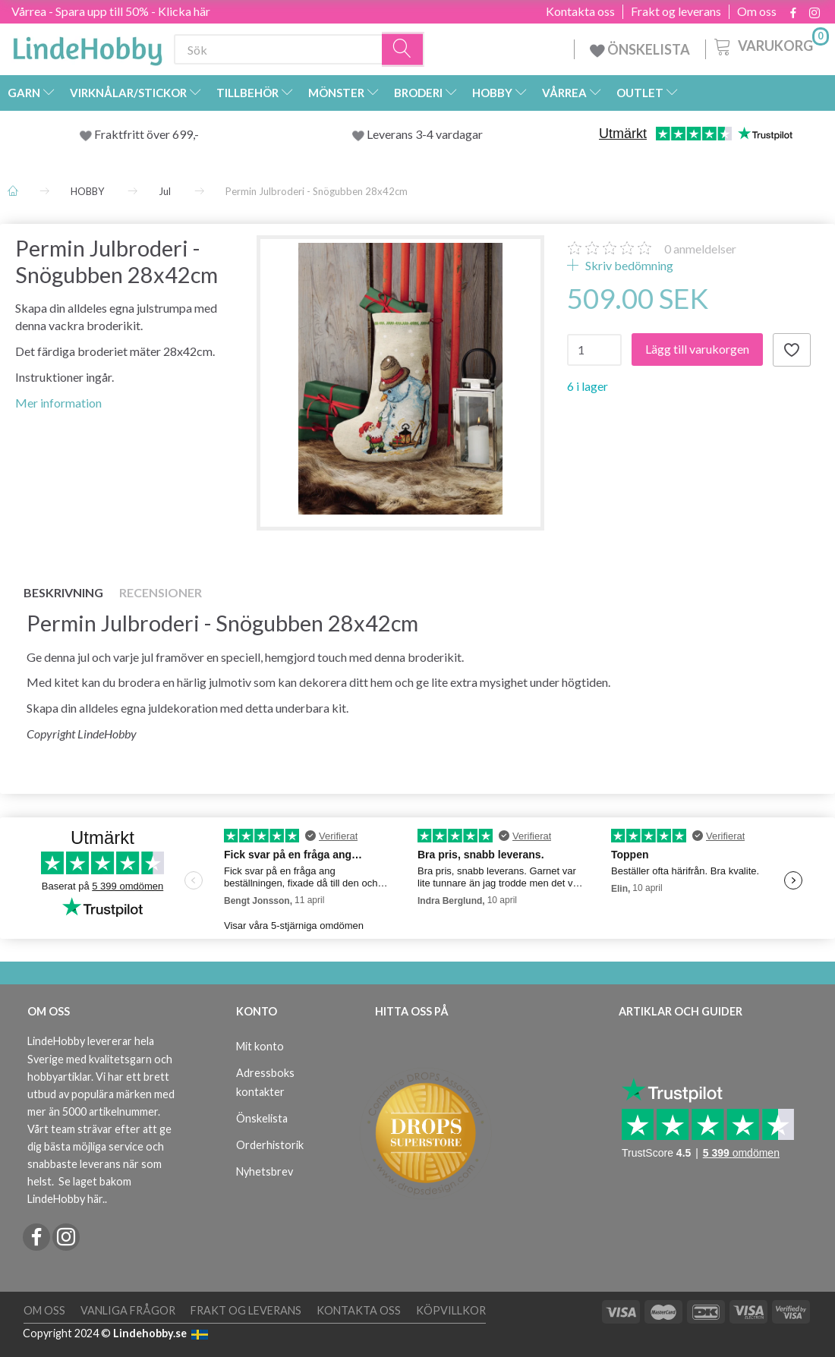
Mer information (58, 402)
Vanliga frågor (127, 1310)
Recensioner (160, 592)
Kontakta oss (580, 11)
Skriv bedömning (628, 265)
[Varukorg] (770, 44)
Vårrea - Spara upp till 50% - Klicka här (110, 11)
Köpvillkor (451, 1310)
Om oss (757, 11)
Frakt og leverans (676, 11)
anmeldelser (700, 248)
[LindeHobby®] (87, 46)
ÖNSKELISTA (640, 49)
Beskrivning (63, 592)
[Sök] (403, 50)
